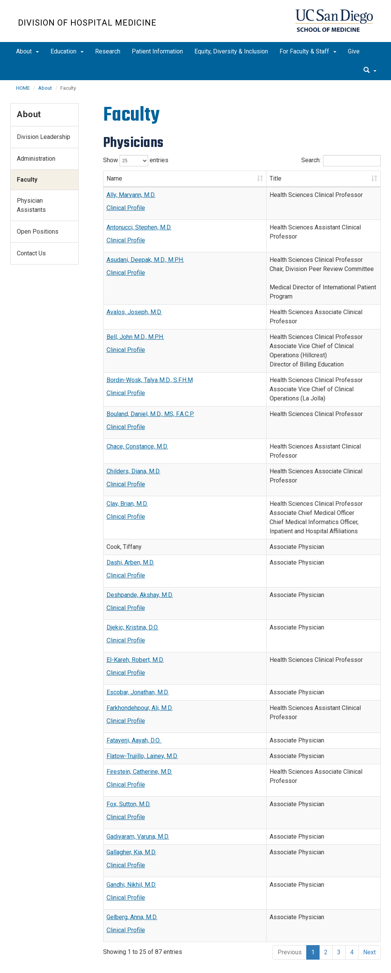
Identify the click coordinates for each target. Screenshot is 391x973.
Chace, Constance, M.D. (137, 408)
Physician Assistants (31, 205)
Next (369, 904)
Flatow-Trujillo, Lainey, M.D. (142, 708)
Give (354, 51)
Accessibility (31, 960)
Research (107, 51)
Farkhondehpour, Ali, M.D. (140, 660)
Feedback (136, 960)
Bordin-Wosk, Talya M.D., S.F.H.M (150, 343)
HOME (23, 88)
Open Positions (37, 231)
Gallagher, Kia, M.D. (131, 804)
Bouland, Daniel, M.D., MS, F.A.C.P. (150, 375)
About (27, 51)
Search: (341, 160)
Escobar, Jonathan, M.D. (138, 645)
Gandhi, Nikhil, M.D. (131, 837)
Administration (36, 158)
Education (67, 51)
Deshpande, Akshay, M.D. (140, 547)
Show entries (135, 160)
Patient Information (157, 51)
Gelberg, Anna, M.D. (132, 869)
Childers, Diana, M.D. (133, 424)
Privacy (64, 960)
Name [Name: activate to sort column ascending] (114, 178)
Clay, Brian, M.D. (127, 456)
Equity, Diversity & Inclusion (231, 51)
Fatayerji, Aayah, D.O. (134, 693)
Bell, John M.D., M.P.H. (135, 309)
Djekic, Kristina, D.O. (132, 580)
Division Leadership (43, 136)
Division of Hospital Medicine (87, 22)
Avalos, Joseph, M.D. (134, 293)
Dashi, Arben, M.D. (130, 515)
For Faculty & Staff (308, 51)
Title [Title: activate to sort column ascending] (209, 178)
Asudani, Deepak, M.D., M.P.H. (145, 259)
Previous (290, 904)
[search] (370, 70)
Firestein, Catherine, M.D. (139, 724)
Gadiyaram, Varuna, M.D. (138, 789)
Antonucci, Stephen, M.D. (139, 227)
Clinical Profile (126, 207)
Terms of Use (99, 960)
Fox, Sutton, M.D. (128, 756)
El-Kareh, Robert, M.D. (135, 612)
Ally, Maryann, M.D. (131, 194)
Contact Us (31, 253)
